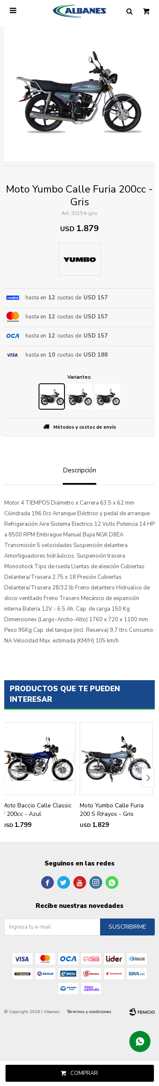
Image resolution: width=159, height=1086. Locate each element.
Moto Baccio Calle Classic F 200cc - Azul (37, 809)
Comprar (84, 1073)
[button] (148, 777)
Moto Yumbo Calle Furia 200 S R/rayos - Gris (112, 809)
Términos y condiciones (89, 1012)
